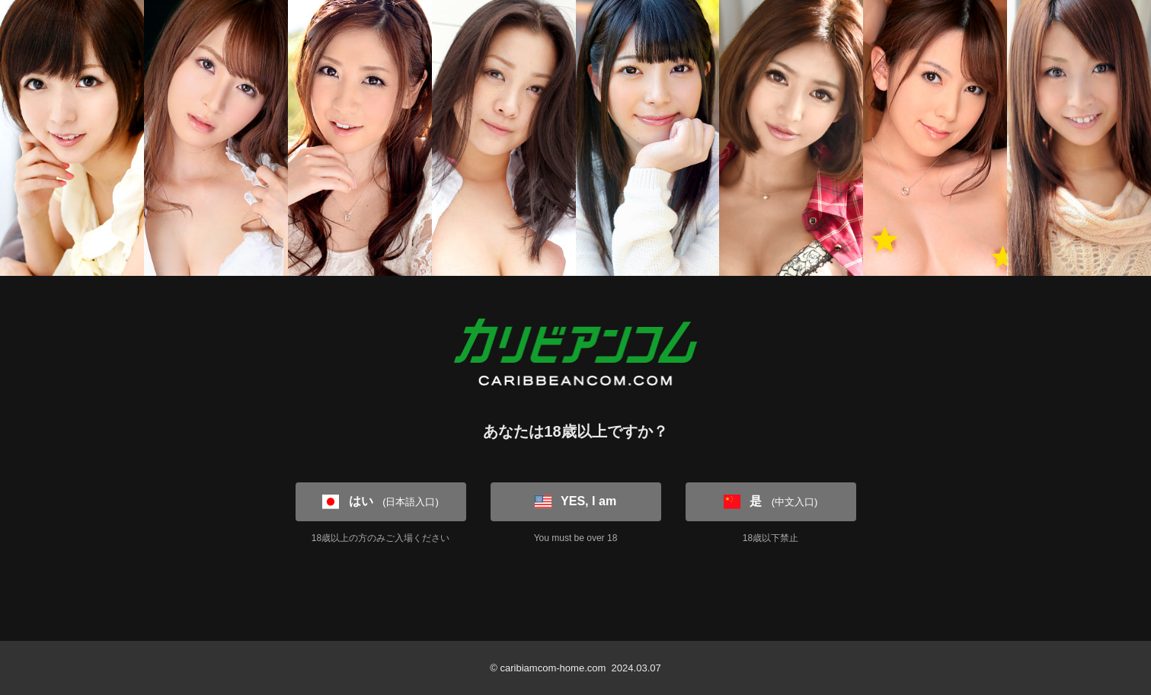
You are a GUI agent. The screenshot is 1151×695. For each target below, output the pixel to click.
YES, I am (576, 501)
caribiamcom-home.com (553, 668)
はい (380, 501)
